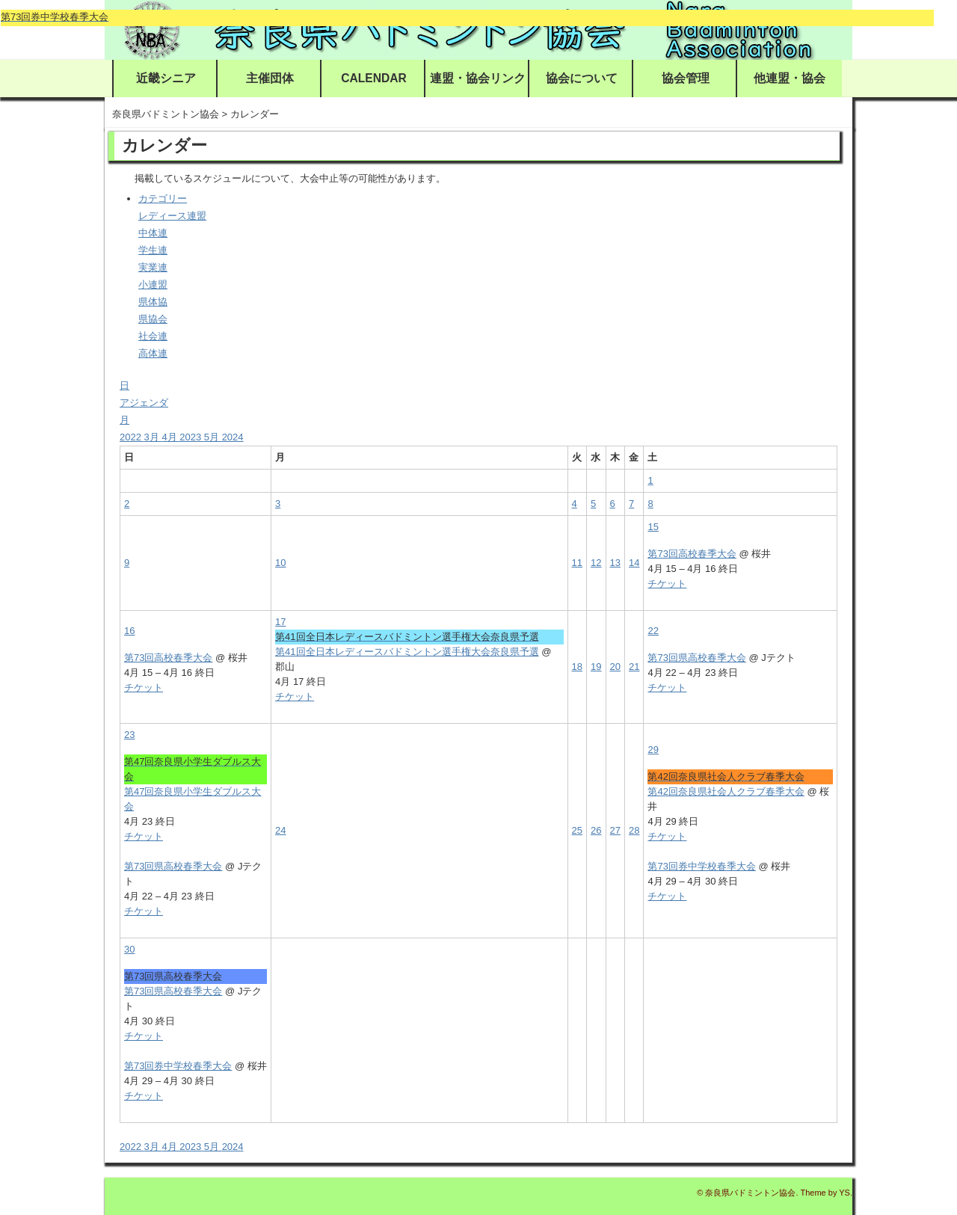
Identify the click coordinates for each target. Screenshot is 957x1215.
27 (615, 830)
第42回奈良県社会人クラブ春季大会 (725, 791)
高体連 (152, 353)
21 (634, 666)
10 (280, 562)
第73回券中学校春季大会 (701, 866)
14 (634, 562)
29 (652, 749)
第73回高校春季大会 (691, 553)
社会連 (152, 336)
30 (129, 949)
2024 (233, 437)
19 (596, 666)
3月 (153, 437)
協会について (582, 78)
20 (615, 666)
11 (577, 562)
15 (652, 526)
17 (280, 621)
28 (634, 830)
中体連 (152, 233)
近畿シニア (166, 78)
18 (577, 666)
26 (596, 830)
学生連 (152, 250)
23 (129, 734)
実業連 (152, 267)
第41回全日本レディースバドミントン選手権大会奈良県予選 (406, 651)
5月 (213, 437)
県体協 (152, 301)
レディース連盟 (172, 215)
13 (615, 562)
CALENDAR (374, 78)
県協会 (152, 318)
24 (280, 830)
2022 (132, 437)
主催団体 (270, 78)
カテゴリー (162, 198)
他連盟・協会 (789, 78)
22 (652, 630)
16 (129, 630)
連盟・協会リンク (478, 78)
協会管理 (686, 78)
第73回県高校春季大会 (696, 657)
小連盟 (152, 284)
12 (596, 562)
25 (577, 830)
